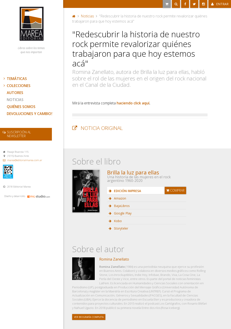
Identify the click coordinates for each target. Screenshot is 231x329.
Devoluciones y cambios (30, 113)
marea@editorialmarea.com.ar (24, 160)
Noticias (15, 99)
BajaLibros (121, 206)
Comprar (175, 190)
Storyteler (120, 228)
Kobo (117, 221)
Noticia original (102, 128)
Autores (15, 92)
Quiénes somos (21, 106)
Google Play (122, 213)
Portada (74, 16)
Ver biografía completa (89, 317)
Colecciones (16, 85)
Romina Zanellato (114, 259)
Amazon (119, 198)
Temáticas (14, 78)
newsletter (19, 134)
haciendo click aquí (133, 103)
